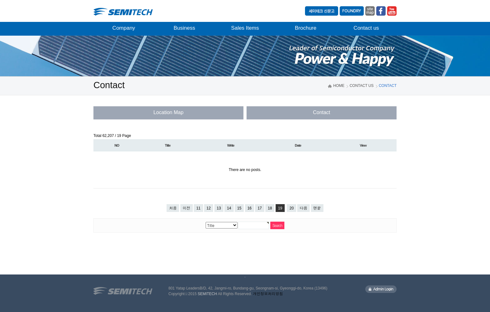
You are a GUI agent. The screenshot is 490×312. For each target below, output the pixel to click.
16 (250, 208)
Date (298, 145)
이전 (186, 208)
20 (291, 208)
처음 (173, 208)
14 (229, 208)
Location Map (168, 112)
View (363, 145)
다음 (303, 208)
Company (123, 28)
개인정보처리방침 (268, 294)
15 (239, 208)
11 (198, 208)
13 (219, 208)
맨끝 (317, 208)
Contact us (366, 28)
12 (209, 208)
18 (270, 208)
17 (260, 208)
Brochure (306, 28)
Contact (321, 112)
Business (184, 28)
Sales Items (245, 28)
